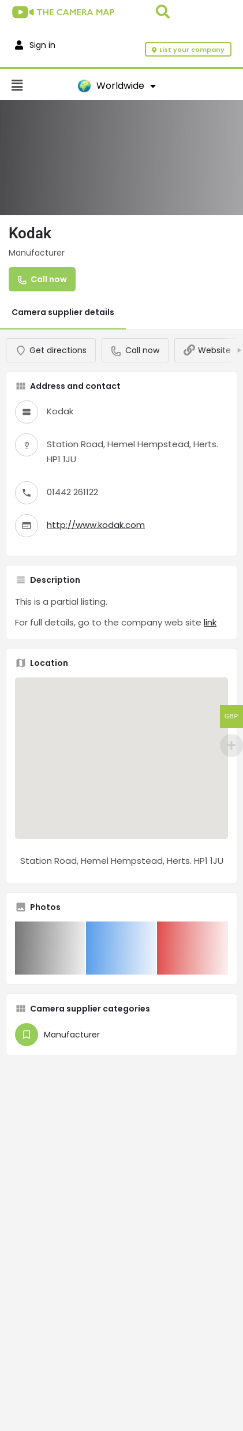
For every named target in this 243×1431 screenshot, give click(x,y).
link (210, 622)
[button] (39, 86)
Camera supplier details (63, 312)
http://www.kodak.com (96, 525)
